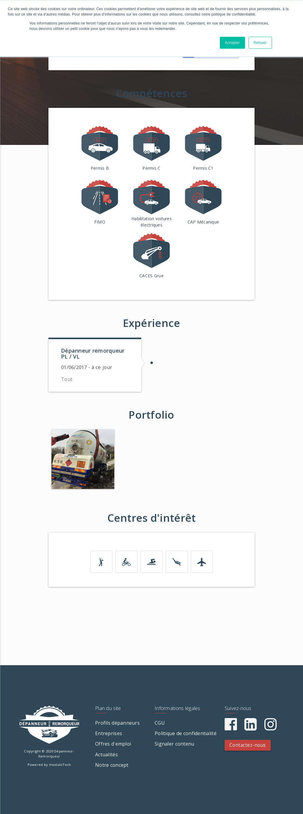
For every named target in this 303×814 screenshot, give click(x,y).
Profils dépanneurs (117, 723)
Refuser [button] (260, 43)
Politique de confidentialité (186, 733)
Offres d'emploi (113, 743)
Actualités (106, 754)
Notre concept (112, 765)
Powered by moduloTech (49, 764)
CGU (160, 723)
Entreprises (108, 733)
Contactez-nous (247, 745)
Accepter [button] (232, 43)
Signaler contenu (174, 743)
